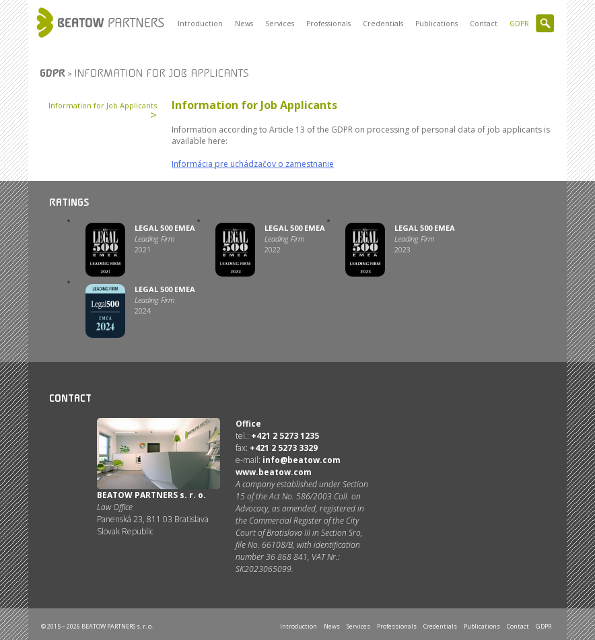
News (244, 23)
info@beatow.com (301, 460)
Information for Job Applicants (102, 105)
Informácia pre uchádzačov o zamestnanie (253, 164)
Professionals (328, 23)
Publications (436, 23)
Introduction (200, 23)
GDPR (519, 23)
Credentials (383, 23)
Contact (483, 23)
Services (279, 23)
